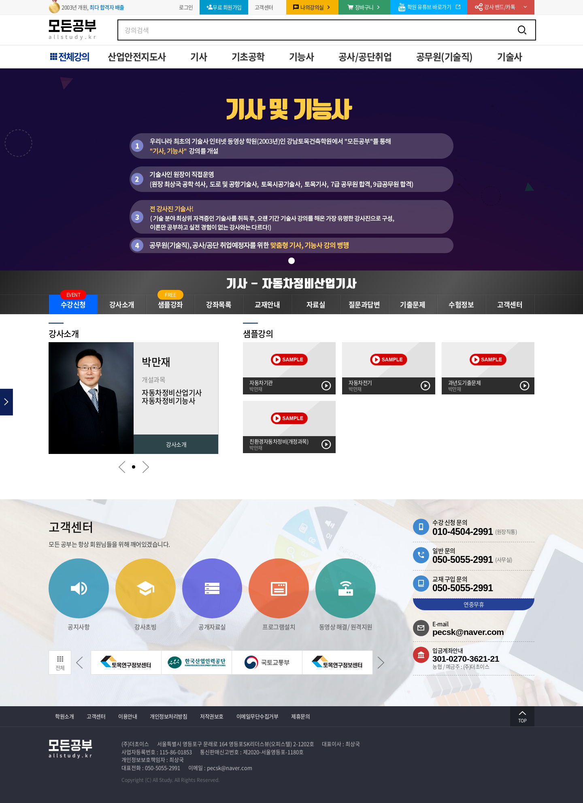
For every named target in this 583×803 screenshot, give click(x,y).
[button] (291, 261)
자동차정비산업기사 (172, 392)
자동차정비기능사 (168, 400)
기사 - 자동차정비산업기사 (291, 283)
